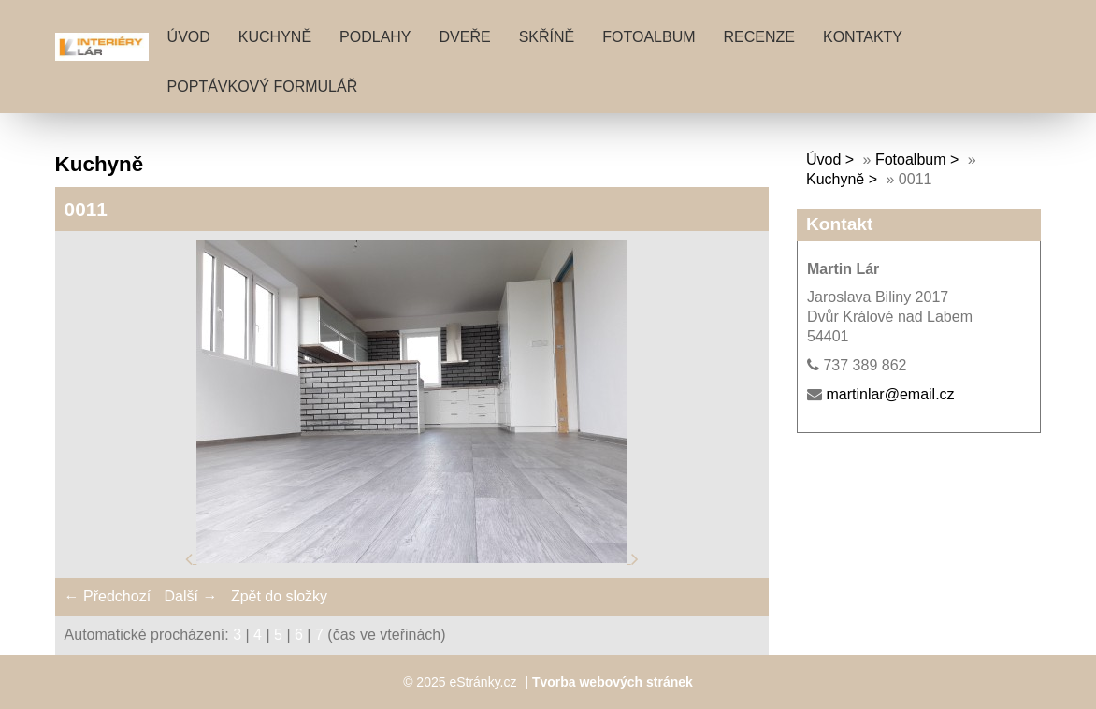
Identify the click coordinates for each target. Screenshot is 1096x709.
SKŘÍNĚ (547, 37)
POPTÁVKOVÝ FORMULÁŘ (262, 86)
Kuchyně (835, 179)
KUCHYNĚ (274, 37)
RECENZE (759, 37)
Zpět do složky (279, 596)
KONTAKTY (862, 37)
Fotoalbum (648, 37)
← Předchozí (108, 596)
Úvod (188, 37)
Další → (191, 596)
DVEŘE (465, 37)
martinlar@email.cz (890, 394)
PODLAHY (375, 37)
